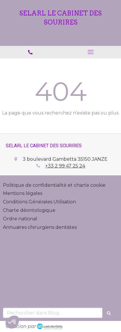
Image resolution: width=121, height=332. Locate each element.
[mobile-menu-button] (91, 52)
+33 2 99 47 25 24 (65, 166)
